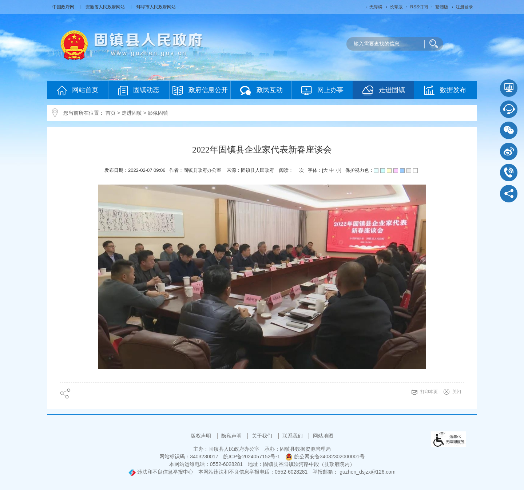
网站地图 (323, 436)
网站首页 (77, 90)
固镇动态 (138, 90)
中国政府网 (63, 6)
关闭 (456, 391)
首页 (111, 113)
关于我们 (263, 436)
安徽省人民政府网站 (106, 6)
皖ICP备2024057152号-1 (251, 456)
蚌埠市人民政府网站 (156, 6)
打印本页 (429, 391)
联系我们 (293, 436)
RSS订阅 (419, 6)
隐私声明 (232, 436)
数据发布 (445, 90)
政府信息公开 (200, 90)
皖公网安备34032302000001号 (325, 456)
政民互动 (261, 90)
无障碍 (375, 6)
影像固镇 (158, 113)
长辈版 (396, 6)
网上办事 (322, 90)
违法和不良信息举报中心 (160, 472)
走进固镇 (383, 90)
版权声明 (202, 436)
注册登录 (464, 6)
